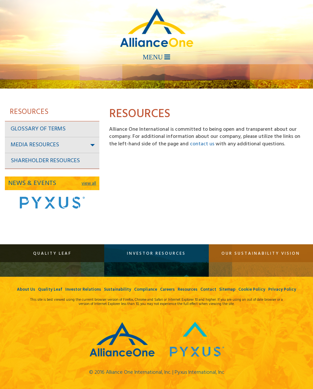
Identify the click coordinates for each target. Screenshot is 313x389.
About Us (26, 290)
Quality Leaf (50, 290)
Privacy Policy (282, 290)
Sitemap (227, 290)
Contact (208, 290)
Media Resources (53, 145)
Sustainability (117, 290)
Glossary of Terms (38, 129)
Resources (187, 290)
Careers (167, 290)
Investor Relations (83, 290)
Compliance (145, 290)
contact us (202, 144)
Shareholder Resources (45, 160)
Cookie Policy (251, 290)
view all (88, 183)
